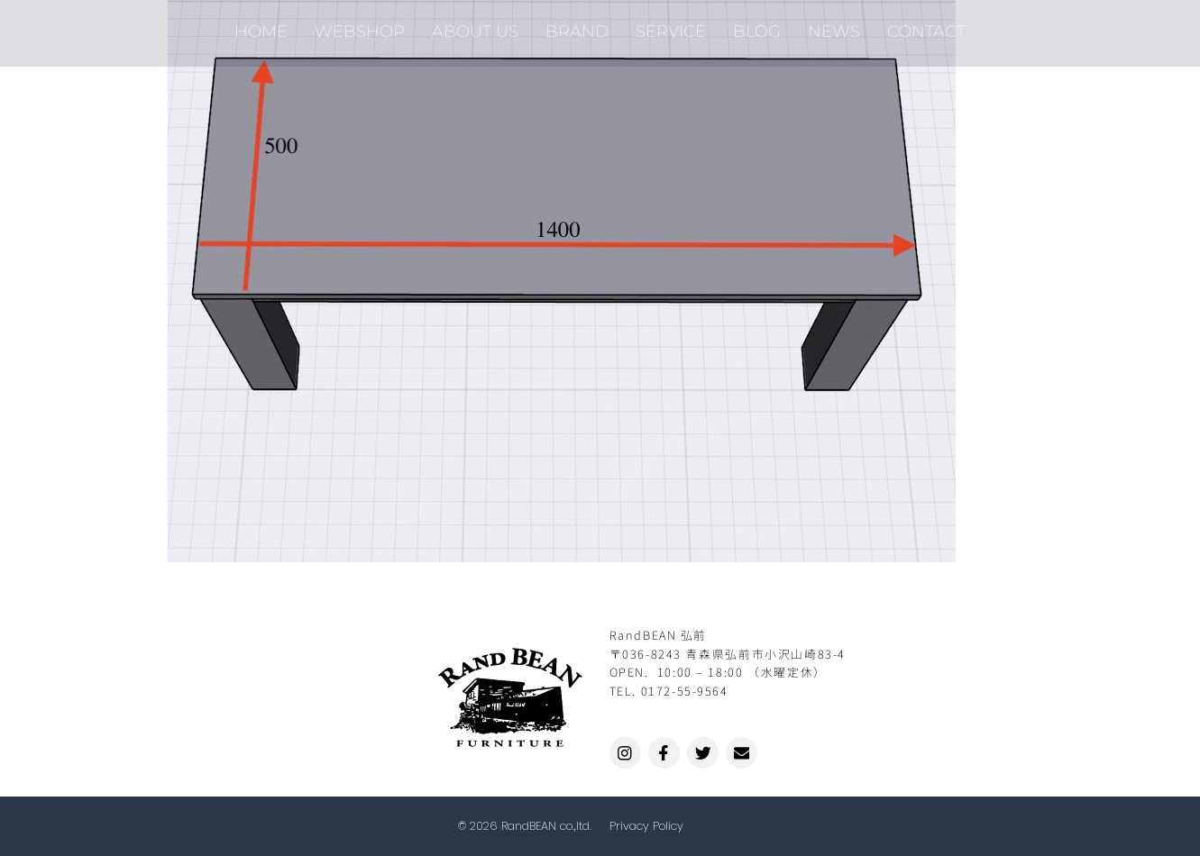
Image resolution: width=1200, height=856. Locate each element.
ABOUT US (475, 26)
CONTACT (926, 26)
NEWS (834, 26)
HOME (261, 26)
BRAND (577, 26)
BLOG (757, 26)
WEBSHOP (360, 26)
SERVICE (671, 26)
